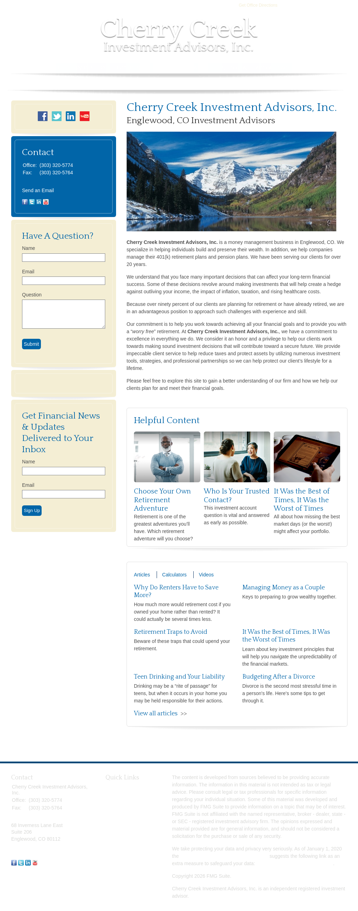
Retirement (117, 786)
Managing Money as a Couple (283, 587)
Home (30, 68)
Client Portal (230, 68)
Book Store (325, 68)
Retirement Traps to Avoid (170, 632)
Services (81, 68)
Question (32, 294)
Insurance (116, 809)
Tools (165, 68)
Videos (206, 574)
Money (113, 825)
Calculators (174, 574)
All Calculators (121, 856)
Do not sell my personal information (294, 863)
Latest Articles (121, 840)
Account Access (279, 68)
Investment (117, 794)
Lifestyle (114, 832)
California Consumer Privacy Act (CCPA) (224, 856)
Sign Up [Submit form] (32, 510)
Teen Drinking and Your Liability (179, 676)
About (53, 68)
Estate (113, 801)
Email (28, 271)
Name (28, 248)
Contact (192, 68)
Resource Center (125, 68)
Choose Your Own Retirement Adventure (162, 500)
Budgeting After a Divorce (278, 676)
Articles (142, 574)
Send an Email (38, 190)
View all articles (156, 713)
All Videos (116, 848)
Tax (109, 817)
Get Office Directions (258, 5)
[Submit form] (31, 344)
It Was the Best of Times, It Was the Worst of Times (302, 500)
